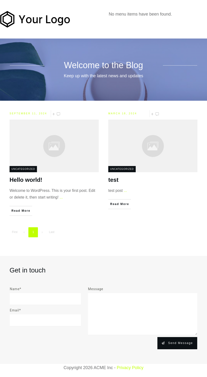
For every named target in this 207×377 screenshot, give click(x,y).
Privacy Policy (130, 367)
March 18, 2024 (122, 113)
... (61, 197)
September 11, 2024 (28, 113)
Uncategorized (23, 169)
